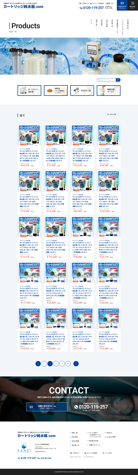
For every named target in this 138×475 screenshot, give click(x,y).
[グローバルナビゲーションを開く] (132, 5)
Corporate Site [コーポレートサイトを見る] (40, 451)
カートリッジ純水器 (23, 6)
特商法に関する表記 (75, 457)
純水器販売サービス (95, 435)
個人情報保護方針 (89, 457)
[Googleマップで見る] (55, 448)
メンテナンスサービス (95, 437)
